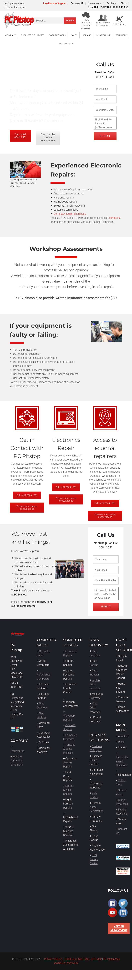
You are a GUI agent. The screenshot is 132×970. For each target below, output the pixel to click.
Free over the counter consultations (48, 137)
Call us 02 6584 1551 (20, 136)
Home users (95, 3)
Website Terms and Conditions (16, 760)
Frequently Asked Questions (122, 761)
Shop (123, 3)
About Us (123, 736)
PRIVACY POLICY (53, 959)
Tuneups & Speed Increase (69, 748)
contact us (115, 217)
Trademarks (17, 750)
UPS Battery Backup (94, 859)
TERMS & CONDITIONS (76, 959)
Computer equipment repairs (70, 213)
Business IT (77, 3)
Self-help (111, 3)
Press (121, 741)
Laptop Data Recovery (95, 684)
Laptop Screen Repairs (68, 789)
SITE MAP (96, 959)
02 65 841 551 (105, 77)
